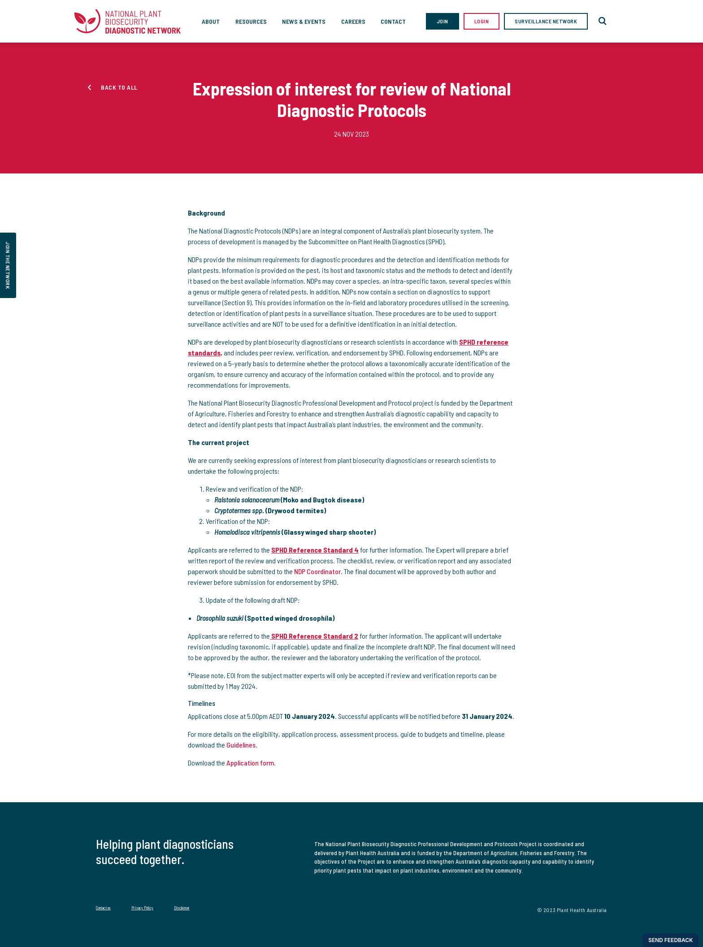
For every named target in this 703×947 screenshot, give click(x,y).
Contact (393, 21)
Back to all (119, 87)
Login (481, 21)
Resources (251, 21)
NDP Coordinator (317, 571)
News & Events (303, 21)
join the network (8, 265)
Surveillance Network (546, 21)
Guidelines (241, 744)
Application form (250, 762)
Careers (353, 21)
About (211, 21)
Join (442, 21)
